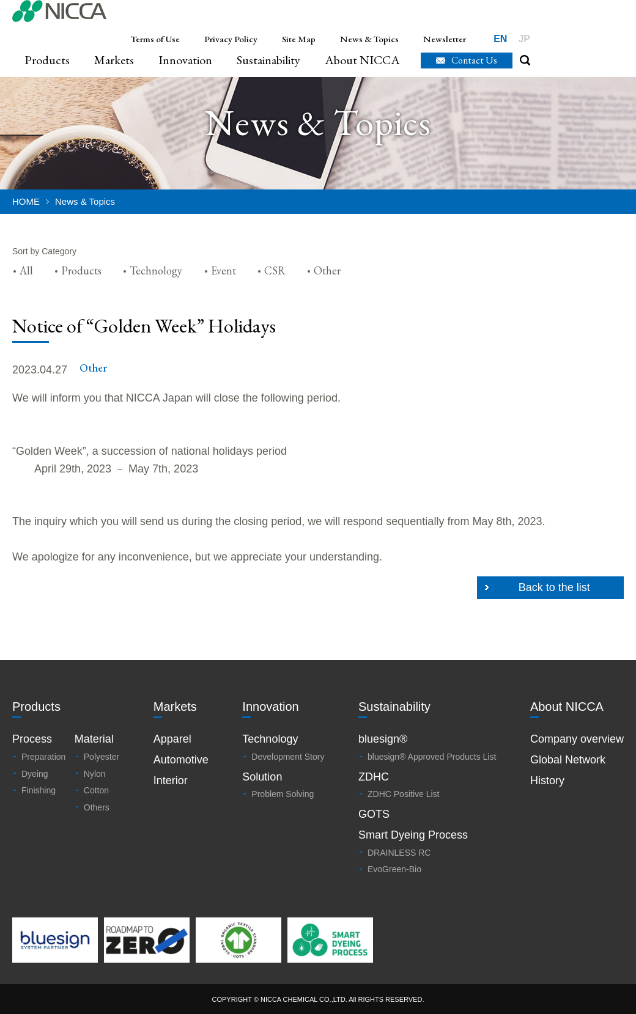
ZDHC (373, 777)
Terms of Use (155, 39)
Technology (156, 270)
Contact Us (474, 60)
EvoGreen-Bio (394, 869)
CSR (275, 270)
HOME (26, 201)
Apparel (172, 739)
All (26, 270)
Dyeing (34, 774)
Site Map (299, 39)
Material (94, 739)
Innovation (185, 60)
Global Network (567, 760)
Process (32, 739)
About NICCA (362, 60)
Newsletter (444, 39)
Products (47, 60)
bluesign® (382, 739)
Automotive (181, 760)
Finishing (38, 790)
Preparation (43, 757)
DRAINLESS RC (399, 853)
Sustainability (268, 60)
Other (327, 270)
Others (96, 807)
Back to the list (554, 587)
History (547, 780)
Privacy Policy (230, 39)
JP (524, 39)
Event (223, 270)
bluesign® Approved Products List (432, 757)
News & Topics (369, 39)
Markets (114, 60)
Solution (262, 777)
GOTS (374, 814)
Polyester (101, 757)
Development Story (287, 757)
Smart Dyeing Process (413, 835)
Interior (170, 780)
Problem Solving (282, 794)
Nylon (95, 774)
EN (500, 39)
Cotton (96, 790)
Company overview (577, 739)
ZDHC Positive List (403, 794)
